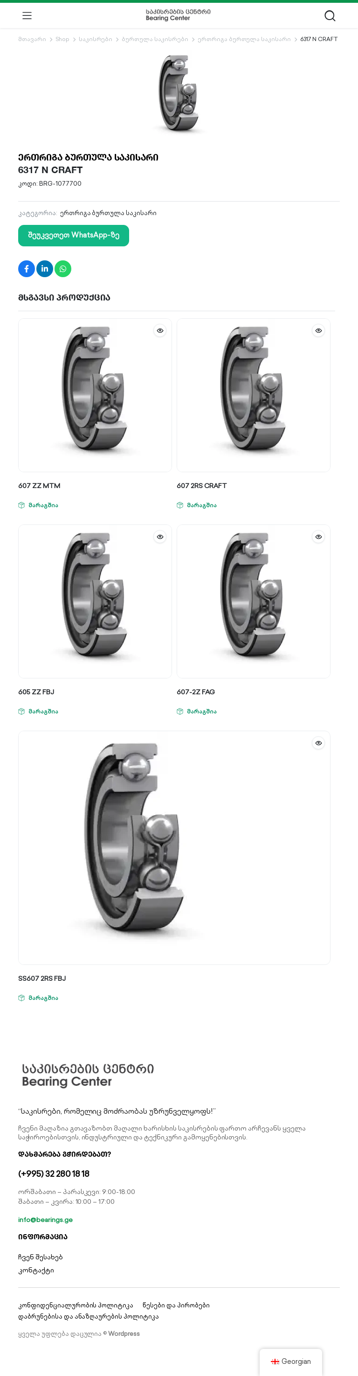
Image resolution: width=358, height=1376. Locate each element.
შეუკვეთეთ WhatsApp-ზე (73, 235)
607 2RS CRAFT (202, 486)
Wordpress (124, 1333)
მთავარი (32, 39)
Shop (62, 39)
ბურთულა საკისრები (155, 39)
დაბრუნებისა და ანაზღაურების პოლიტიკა (88, 1316)
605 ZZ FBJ (36, 692)
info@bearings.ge (45, 1219)
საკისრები (96, 39)
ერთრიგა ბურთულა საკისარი (244, 39)
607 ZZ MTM (39, 486)
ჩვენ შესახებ (40, 1257)
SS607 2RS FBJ (42, 978)
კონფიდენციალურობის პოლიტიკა (75, 1305)
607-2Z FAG (196, 692)
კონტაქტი (36, 1270)
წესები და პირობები (176, 1305)
